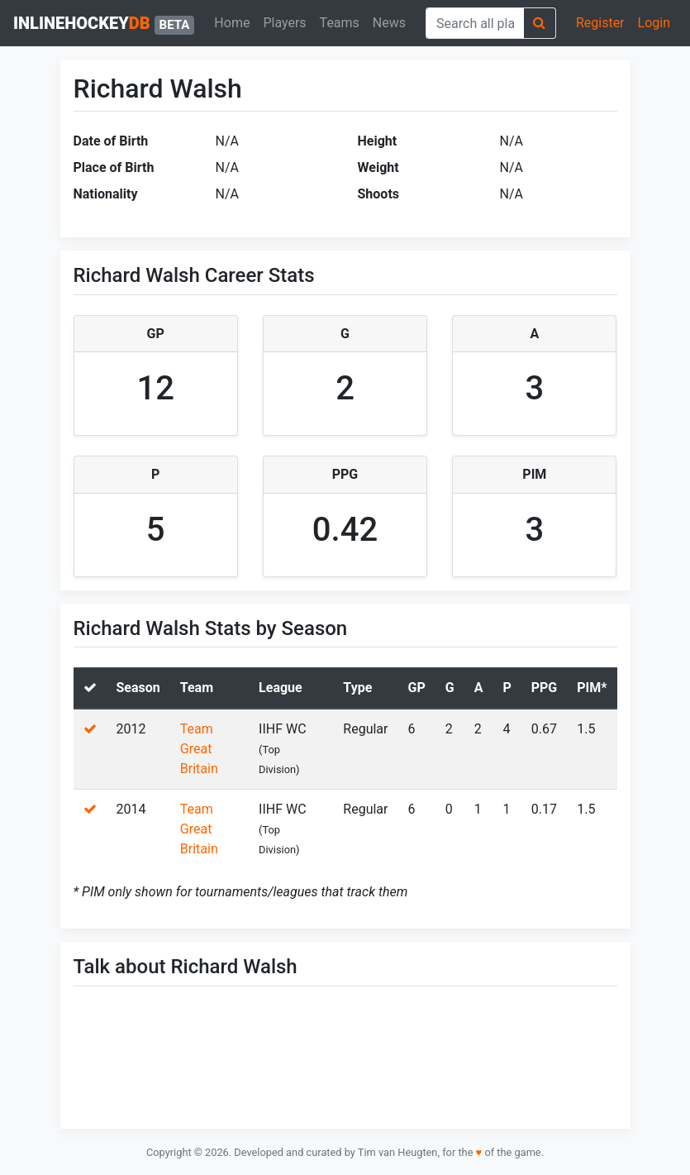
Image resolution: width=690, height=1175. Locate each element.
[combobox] (475, 23)
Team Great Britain (199, 748)
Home (232, 23)
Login (654, 23)
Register (600, 23)
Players (284, 23)
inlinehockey (103, 24)
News (389, 23)
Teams (339, 23)
